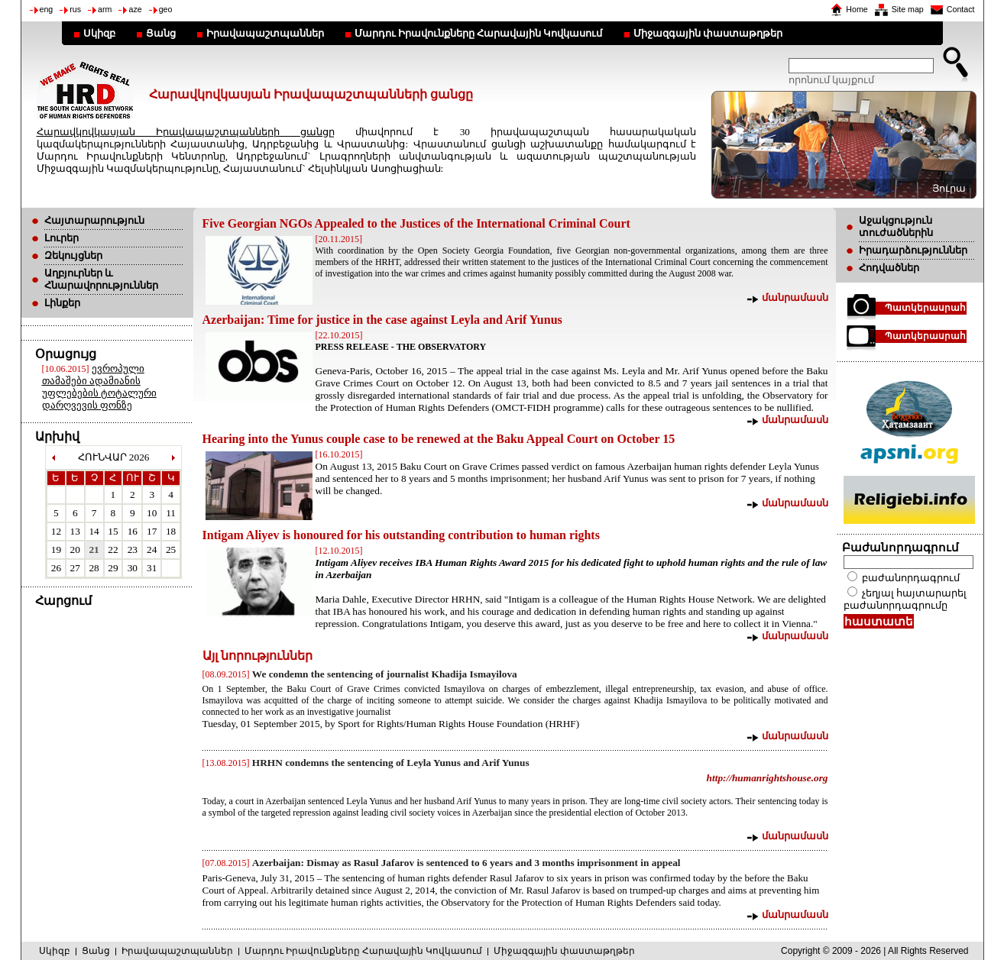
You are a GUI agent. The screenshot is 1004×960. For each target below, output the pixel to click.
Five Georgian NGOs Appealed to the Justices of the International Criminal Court (416, 223)
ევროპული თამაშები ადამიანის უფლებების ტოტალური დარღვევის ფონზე (99, 387)
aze (134, 9)
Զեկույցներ (73, 255)
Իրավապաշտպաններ (265, 33)
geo (166, 9)
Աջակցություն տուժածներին (896, 226)
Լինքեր (62, 303)
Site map (908, 9)
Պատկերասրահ (925, 307)
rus (75, 9)
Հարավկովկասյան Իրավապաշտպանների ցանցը (186, 131)
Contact (961, 9)
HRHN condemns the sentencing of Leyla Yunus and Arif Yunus (391, 762)
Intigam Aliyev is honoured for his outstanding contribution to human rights (401, 534)
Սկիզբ (99, 33)
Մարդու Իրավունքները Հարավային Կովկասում (479, 33)
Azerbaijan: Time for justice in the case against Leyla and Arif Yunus (382, 319)
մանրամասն (795, 297)
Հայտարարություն (94, 220)
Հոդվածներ (889, 267)
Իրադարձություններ (913, 250)
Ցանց (161, 33)
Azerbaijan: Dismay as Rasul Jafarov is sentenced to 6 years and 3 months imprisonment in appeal (466, 862)
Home (856, 9)
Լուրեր (61, 238)
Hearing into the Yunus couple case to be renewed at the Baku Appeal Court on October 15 (438, 438)
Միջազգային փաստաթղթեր (707, 33)
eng (46, 9)
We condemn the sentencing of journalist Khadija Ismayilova (384, 674)
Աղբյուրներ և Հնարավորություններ (101, 279)
